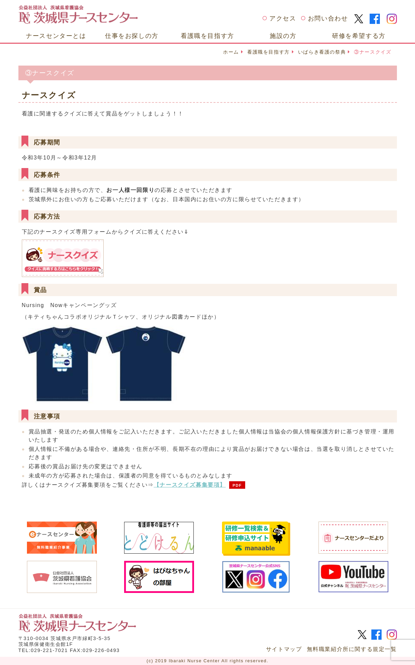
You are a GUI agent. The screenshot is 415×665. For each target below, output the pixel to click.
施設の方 (283, 35)
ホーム (231, 52)
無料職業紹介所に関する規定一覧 (352, 649)
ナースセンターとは (56, 35)
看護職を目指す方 (207, 35)
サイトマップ (284, 649)
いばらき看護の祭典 (322, 52)
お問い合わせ (328, 18)
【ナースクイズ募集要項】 (190, 485)
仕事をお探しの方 (132, 35)
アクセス (282, 18)
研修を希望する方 (359, 35)
